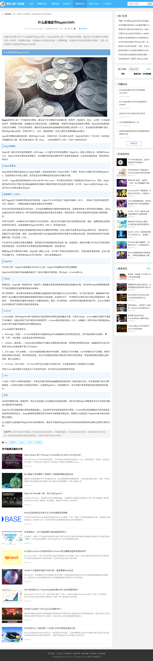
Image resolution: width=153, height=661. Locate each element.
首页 (31, 4)
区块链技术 (27, 14)
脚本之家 (11, 4)
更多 (148, 69)
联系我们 (68, 653)
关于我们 (51, 653)
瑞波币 (13, 442)
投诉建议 (93, 653)
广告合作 (59, 653)
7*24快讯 (107, 4)
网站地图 (84, 653)
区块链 (20, 4)
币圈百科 (79, 4)
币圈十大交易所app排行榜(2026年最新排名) (135, 21)
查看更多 (133, 143)
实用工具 (93, 4)
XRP (29, 442)
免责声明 (76, 653)
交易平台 (67, 4)
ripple (22, 442)
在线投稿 (101, 653)
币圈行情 (41, 4)
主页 (13, 14)
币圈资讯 (55, 4)
